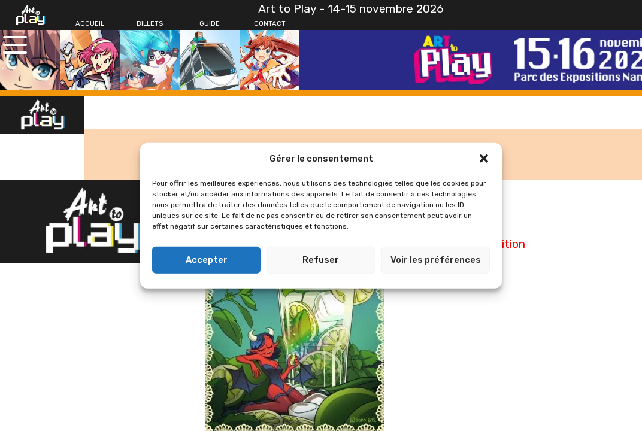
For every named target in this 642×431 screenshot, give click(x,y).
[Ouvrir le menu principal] (15, 45)
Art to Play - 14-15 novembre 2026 (351, 9)
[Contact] (269, 24)
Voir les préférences (435, 259)
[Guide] (210, 24)
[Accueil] (90, 24)
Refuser (320, 259)
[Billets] (150, 24)
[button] (484, 159)
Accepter (207, 259)
